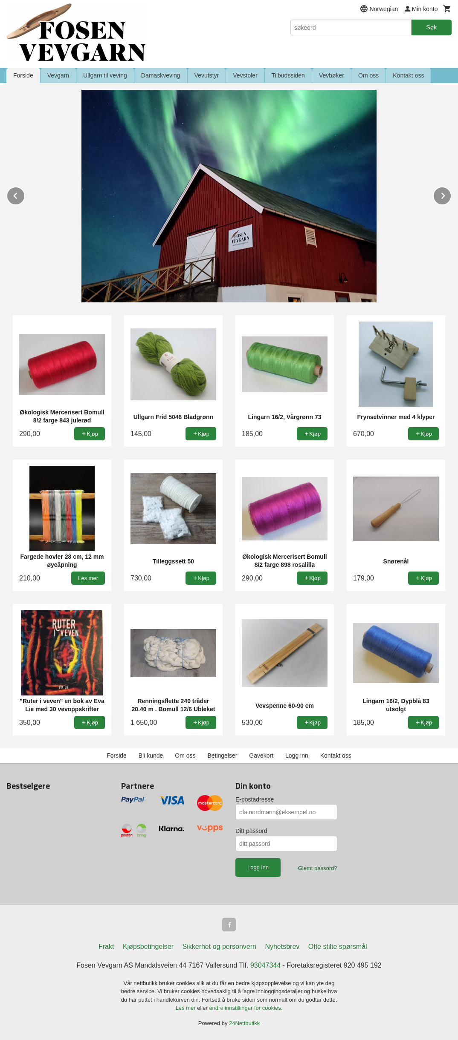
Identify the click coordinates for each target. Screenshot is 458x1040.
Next (451, 194)
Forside (23, 75)
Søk (431, 27)
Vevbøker (331, 75)
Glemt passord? (317, 868)
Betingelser (222, 755)
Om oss (368, 75)
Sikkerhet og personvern (219, 946)
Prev (24, 194)
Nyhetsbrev (282, 946)
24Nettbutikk (244, 1023)
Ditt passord (251, 830)
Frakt (106, 946)
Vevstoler (245, 75)
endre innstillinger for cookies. (245, 1008)
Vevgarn (58, 75)
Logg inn (296, 755)
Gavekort (261, 755)
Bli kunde (151, 755)
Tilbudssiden (288, 75)
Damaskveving (160, 75)
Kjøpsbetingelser (148, 946)
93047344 (265, 965)
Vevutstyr (206, 75)
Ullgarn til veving (105, 75)
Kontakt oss (408, 75)
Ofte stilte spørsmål (337, 946)
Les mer (186, 1008)
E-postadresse (254, 799)
